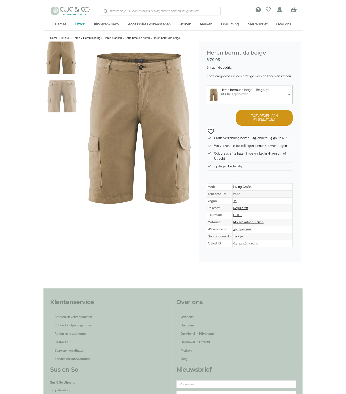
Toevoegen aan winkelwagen (264, 117)
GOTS (237, 215)
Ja (235, 201)
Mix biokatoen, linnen (248, 222)
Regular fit (240, 208)
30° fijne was (242, 229)
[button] (209, 131)
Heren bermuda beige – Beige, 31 (245, 90)
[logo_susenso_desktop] (70, 8)
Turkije (238, 236)
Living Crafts (242, 187)
